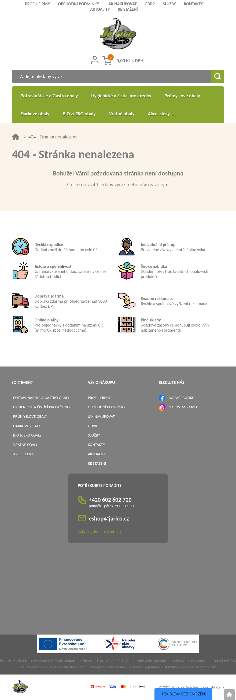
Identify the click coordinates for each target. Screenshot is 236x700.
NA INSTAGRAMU (183, 407)
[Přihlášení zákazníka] (94, 59)
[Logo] (118, 34)
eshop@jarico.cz (109, 518)
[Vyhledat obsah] (217, 76)
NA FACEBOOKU (182, 397)
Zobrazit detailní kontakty (100, 531)
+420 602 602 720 (110, 499)
